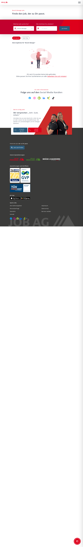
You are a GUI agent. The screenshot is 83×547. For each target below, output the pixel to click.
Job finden (64, 28)
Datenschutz (45, 208)
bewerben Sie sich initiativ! (57, 76)
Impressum (45, 205)
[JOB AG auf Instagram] (34, 98)
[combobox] (23, 28)
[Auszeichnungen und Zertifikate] (41, 175)
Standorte (13, 211)
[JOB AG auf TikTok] (53, 98)
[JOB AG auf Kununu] (39, 98)
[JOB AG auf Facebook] (29, 98)
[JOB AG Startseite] (4, 2)
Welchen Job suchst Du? (21, 24)
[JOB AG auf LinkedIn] (43, 98)
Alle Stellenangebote (16, 205)
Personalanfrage (14, 208)
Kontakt (12, 214)
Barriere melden (46, 211)
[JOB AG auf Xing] (48, 98)
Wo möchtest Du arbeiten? (45, 24)
